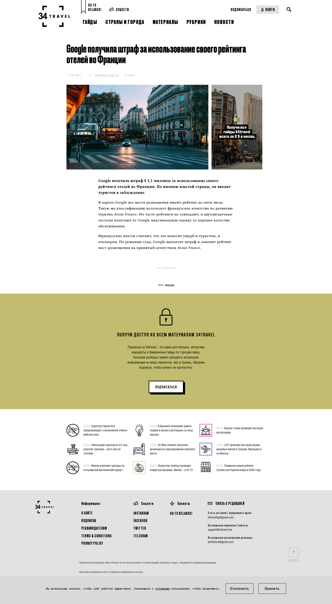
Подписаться (241, 9)
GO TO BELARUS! (181, 513)
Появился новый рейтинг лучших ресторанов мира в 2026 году (238, 468)
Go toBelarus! (95, 7)
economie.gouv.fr (107, 75)
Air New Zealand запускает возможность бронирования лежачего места (172, 449)
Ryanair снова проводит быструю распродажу (239, 430)
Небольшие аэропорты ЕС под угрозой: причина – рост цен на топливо (105, 449)
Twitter (139, 528)
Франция (169, 285)
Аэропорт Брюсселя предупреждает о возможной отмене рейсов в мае (105, 430)
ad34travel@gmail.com (221, 542)
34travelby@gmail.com (221, 517)
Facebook (140, 520)
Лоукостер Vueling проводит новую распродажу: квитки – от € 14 (171, 468)
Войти (268, 9)
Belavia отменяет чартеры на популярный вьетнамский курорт (103, 468)
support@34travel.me (220, 529)
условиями (162, 588)
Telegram (140, 535)
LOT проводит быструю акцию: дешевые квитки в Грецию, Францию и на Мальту (238, 449)
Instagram (141, 513)
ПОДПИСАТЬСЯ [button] (166, 387)
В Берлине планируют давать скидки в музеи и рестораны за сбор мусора (171, 430)
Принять (272, 588)
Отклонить (239, 588)
